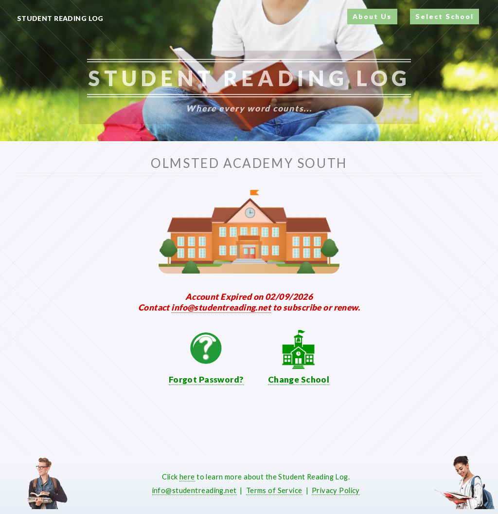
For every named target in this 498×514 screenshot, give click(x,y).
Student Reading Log (60, 18)
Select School (444, 16)
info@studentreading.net (221, 307)
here (187, 476)
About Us (372, 16)
